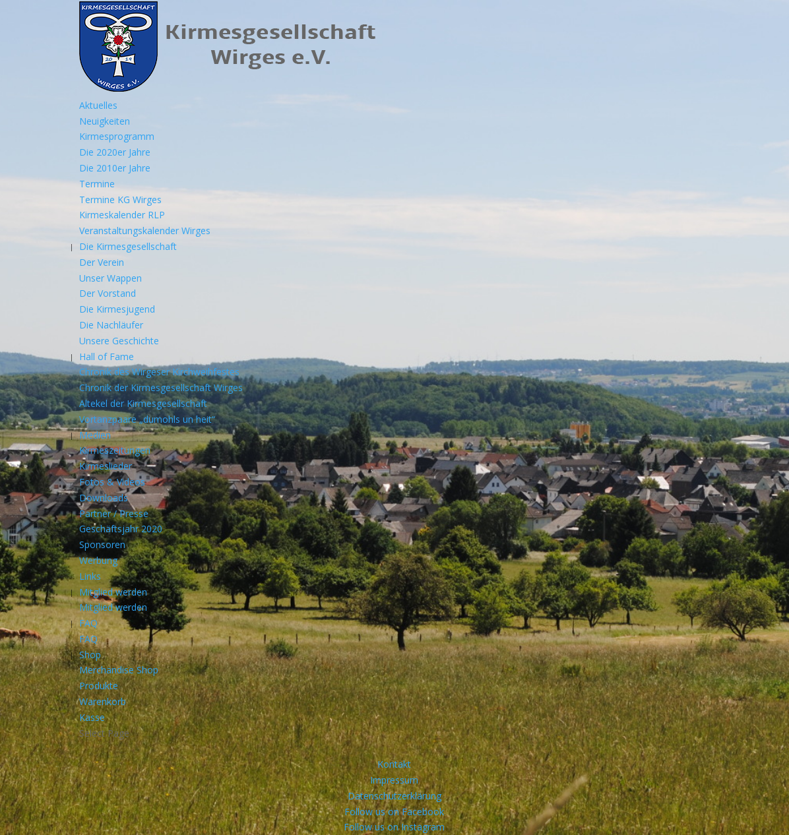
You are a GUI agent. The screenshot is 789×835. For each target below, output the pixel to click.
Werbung (98, 560)
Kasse (92, 717)
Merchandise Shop (118, 670)
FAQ (88, 623)
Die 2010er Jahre (114, 168)
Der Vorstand (107, 293)
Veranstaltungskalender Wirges (144, 230)
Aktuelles (98, 105)
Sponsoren (102, 544)
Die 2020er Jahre (114, 152)
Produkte (98, 685)
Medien (95, 435)
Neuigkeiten (104, 121)
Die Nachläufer (111, 325)
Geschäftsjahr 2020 (120, 528)
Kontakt (394, 764)
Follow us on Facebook (394, 811)
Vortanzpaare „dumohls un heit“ (147, 419)
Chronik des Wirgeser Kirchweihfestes (159, 371)
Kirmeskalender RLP (122, 214)
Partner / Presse (113, 513)
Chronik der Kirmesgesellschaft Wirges (161, 387)
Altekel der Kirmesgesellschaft (143, 403)
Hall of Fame (106, 356)
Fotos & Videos (112, 482)
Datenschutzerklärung (394, 795)
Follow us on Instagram (394, 826)
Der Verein (101, 262)
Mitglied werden (113, 592)
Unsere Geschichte (119, 340)
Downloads (103, 497)
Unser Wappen (110, 278)
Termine (97, 183)
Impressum (394, 780)
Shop (90, 654)
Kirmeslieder (105, 466)
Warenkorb (102, 701)
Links (90, 576)
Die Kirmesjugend (117, 309)
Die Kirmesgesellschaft (128, 246)
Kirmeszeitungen (114, 450)
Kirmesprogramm (116, 136)
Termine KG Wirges (120, 199)
